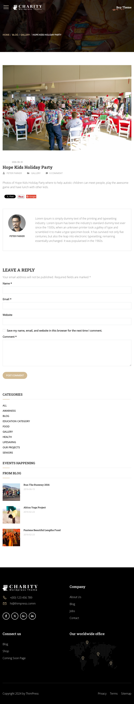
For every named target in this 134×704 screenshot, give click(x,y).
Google (31, 196)
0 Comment (56, 173)
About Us (75, 597)
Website (7, 315)
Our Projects (11, 447)
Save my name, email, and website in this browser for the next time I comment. (54, 330)
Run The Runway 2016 (37, 484)
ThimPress (32, 693)
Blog (15, 34)
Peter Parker (14, 173)
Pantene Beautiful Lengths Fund (42, 530)
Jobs (72, 611)
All (5, 405)
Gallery (25, 34)
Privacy (102, 693)
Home (6, 34)
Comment (10, 336)
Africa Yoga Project (35, 507)
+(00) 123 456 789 (21, 597)
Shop (6, 651)
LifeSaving (9, 442)
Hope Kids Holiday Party (28, 167)
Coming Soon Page (14, 658)
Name (7, 283)
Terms (114, 693)
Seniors (8, 452)
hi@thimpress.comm (23, 603)
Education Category (16, 421)
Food (6, 426)
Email (7, 299)
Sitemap (126, 693)
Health (7, 437)
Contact (74, 618)
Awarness (9, 410)
